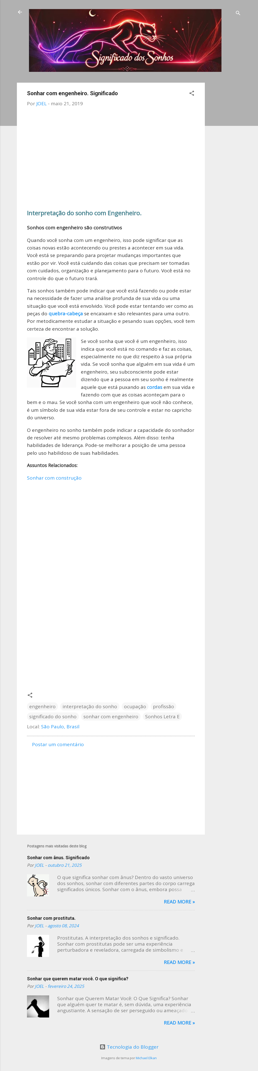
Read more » (179, 901)
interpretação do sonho (89, 706)
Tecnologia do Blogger (129, 1047)
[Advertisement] (225, 158)
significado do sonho (53, 716)
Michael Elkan (146, 1058)
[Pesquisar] (238, 13)
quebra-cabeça (66, 313)
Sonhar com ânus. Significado (58, 857)
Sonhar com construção (54, 478)
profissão (163, 706)
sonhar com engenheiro (110, 716)
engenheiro (42, 706)
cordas (155, 387)
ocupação (135, 706)
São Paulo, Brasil (60, 726)
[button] (192, 93)
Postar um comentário (58, 744)
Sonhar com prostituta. (51, 918)
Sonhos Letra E (162, 716)
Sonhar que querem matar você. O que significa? (77, 978)
